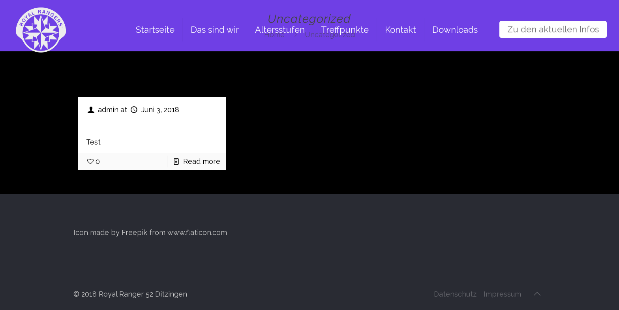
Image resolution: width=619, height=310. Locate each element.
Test (99, 124)
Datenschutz (455, 294)
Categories (142, 74)
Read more (201, 161)
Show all (520, 74)
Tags (197, 74)
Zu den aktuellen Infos (553, 29)
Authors (246, 74)
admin (108, 109)
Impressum (502, 294)
